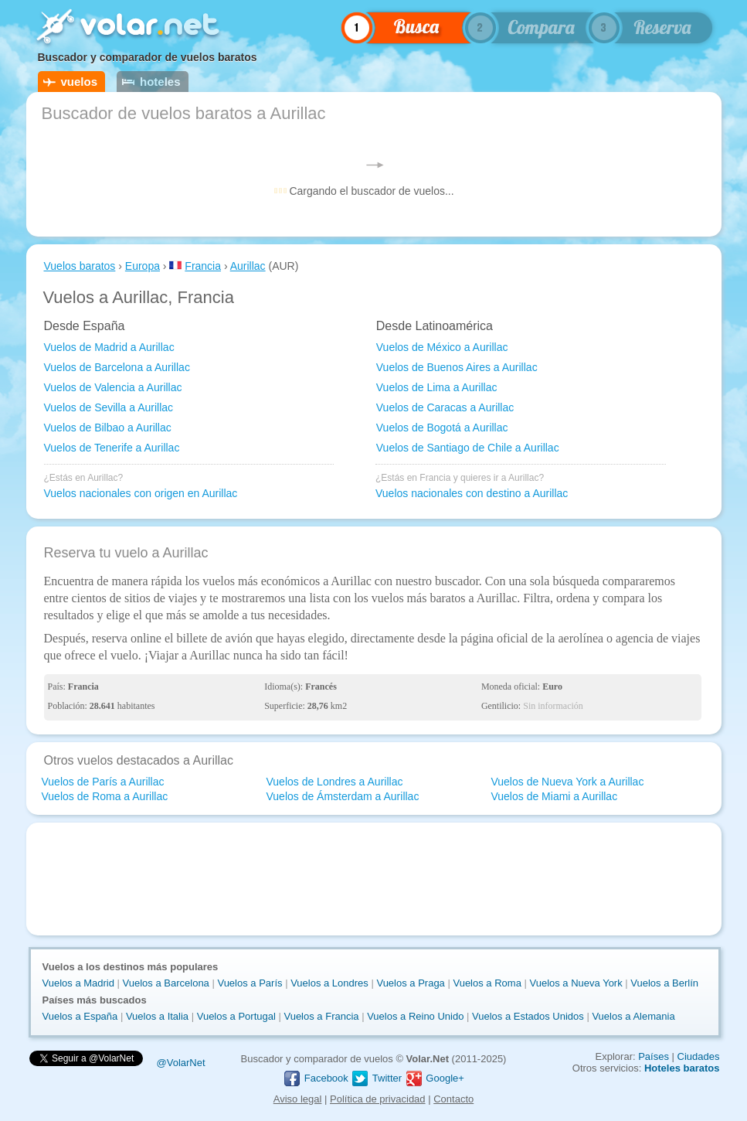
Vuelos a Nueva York (575, 983)
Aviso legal (297, 1099)
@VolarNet (181, 1062)
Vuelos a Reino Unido (415, 1016)
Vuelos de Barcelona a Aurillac (117, 367)
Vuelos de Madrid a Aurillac (109, 347)
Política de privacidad (378, 1099)
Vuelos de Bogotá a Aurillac (442, 427)
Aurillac (248, 266)
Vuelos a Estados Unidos (528, 1016)
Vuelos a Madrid (78, 983)
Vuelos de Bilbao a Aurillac (107, 427)
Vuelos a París (249, 983)
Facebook (315, 1078)
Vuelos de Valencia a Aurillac (113, 387)
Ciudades (698, 1056)
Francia (203, 266)
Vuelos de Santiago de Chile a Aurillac (467, 447)
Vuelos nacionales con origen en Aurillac (141, 493)
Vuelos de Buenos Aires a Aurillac (457, 367)
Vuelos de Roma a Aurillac (105, 796)
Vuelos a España (80, 1016)
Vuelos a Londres (329, 983)
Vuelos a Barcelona (166, 983)
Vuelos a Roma (487, 983)
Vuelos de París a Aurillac (103, 781)
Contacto (453, 1099)
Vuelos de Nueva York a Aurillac (567, 781)
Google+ (434, 1078)
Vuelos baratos (80, 266)
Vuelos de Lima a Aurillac (436, 387)
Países (653, 1056)
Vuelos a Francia (321, 1016)
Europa (142, 266)
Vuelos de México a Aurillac (442, 347)
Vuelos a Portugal (236, 1016)
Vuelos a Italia (157, 1016)
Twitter (376, 1078)
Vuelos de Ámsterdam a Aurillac (342, 796)
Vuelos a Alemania (633, 1016)
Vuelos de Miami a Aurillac (554, 796)
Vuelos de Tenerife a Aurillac (112, 447)
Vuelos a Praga (410, 983)
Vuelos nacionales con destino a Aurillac (471, 493)
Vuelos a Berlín (664, 983)
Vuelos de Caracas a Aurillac (445, 407)
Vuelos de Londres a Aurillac (334, 781)
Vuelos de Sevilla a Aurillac (109, 407)
